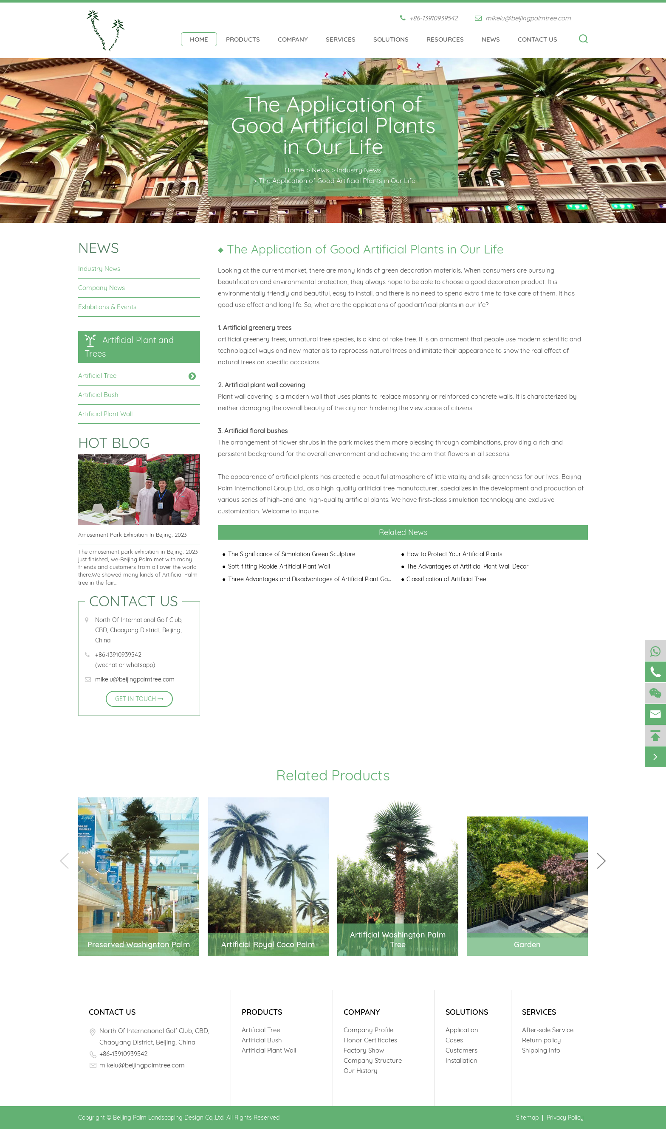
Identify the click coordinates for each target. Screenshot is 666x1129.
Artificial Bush (98, 395)
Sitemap (527, 1117)
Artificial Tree (97, 376)
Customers (461, 1050)
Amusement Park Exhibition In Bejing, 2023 (132, 534)
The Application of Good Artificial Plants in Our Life (337, 180)
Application (462, 1030)
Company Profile (368, 1030)
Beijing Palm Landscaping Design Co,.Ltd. (169, 1117)
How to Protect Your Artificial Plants (454, 554)
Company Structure (373, 1060)
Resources (445, 39)
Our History (361, 1071)
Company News (101, 288)
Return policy (541, 1040)
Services (341, 39)
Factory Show (364, 1050)
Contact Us (537, 39)
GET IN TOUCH (139, 699)
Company (293, 39)
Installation (461, 1060)
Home (199, 39)
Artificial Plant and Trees (129, 347)
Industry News (359, 169)
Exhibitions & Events (107, 307)
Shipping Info (541, 1050)
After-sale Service (547, 1030)
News (491, 39)
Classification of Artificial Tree (446, 579)
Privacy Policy (565, 1117)
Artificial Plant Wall (105, 414)
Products (243, 39)
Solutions (391, 39)
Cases (454, 1040)
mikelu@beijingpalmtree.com (523, 18)
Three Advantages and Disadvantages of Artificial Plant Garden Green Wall (310, 579)
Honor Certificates (370, 1040)
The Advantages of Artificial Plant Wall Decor (467, 566)
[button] (601, 861)
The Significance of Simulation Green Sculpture (292, 554)
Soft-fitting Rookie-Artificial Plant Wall (279, 566)
